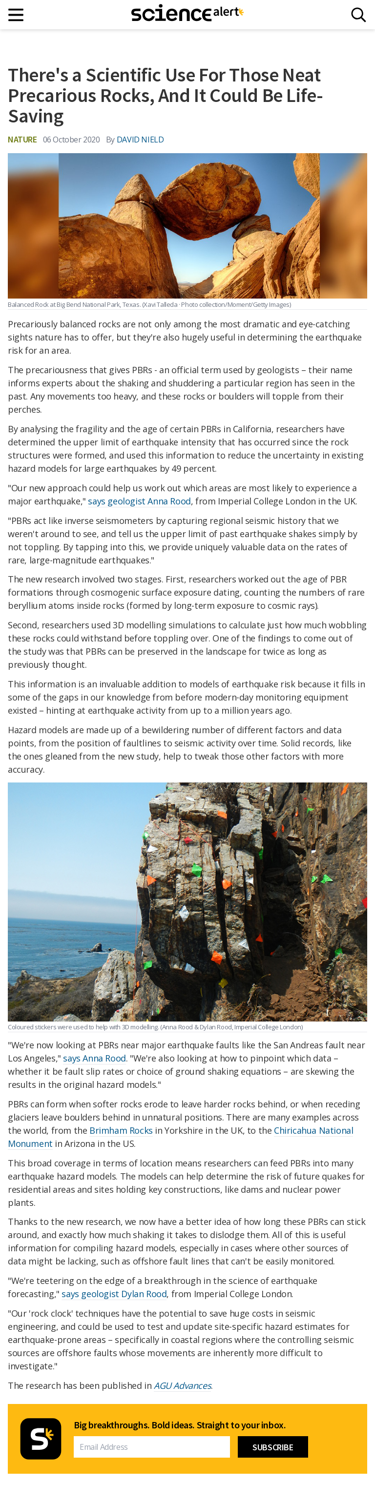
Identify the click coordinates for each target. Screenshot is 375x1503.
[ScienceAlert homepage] (187, 14)
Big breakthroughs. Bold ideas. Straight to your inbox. (180, 1425)
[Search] (358, 14)
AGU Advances (182, 1385)
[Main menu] (16, 14)
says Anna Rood (94, 1058)
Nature (22, 139)
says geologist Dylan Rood (114, 1294)
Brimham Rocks (121, 1130)
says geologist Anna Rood (139, 501)
